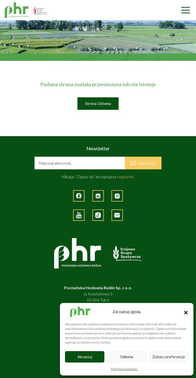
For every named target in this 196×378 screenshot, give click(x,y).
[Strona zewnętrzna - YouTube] (79, 215)
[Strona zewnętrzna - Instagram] (117, 196)
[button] (185, 311)
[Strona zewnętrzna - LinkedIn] (98, 196)
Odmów (126, 356)
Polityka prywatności (124, 369)
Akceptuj (84, 356)
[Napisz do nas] (117, 215)
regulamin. (125, 176)
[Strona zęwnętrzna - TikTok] (98, 215)
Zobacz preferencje (168, 356)
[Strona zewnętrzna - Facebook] (79, 196)
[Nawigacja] (185, 10)
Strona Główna (98, 103)
